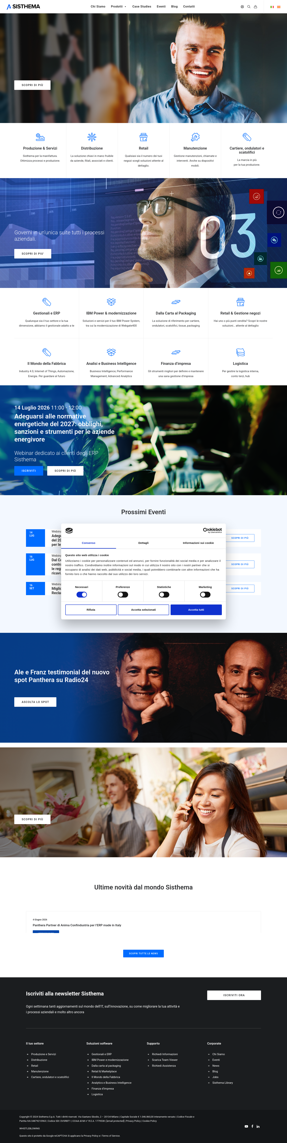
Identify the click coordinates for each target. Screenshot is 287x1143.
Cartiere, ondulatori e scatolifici (50, 1077)
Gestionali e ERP (102, 1054)
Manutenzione (40, 1071)
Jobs (216, 1077)
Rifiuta (91, 609)
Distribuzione (39, 1060)
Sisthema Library (223, 1082)
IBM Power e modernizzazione (110, 1060)
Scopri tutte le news (143, 953)
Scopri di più (32, 85)
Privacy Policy (133, 1121)
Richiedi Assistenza (164, 1065)
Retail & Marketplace (104, 1071)
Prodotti (119, 6)
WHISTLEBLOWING (29, 1128)
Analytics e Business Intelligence (112, 1082)
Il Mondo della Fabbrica (106, 1077)
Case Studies (141, 6)
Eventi (161, 6)
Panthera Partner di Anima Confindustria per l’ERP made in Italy (77, 925)
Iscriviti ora (234, 995)
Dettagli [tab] (143, 542)
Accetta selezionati (143, 609)
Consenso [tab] (88, 542)
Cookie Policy (149, 1121)
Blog (174, 6)
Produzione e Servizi (43, 1054)
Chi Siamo (98, 6)
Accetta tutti (196, 609)
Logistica (97, 1094)
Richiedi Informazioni (165, 1054)
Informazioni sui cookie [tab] (198, 542)
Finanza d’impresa (103, 1088)
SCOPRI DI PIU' (33, 253)
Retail (34, 1065)
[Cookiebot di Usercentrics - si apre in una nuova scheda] (206, 530)
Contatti (189, 6)
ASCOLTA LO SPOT (35, 702)
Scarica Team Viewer (165, 1060)
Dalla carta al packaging (106, 1065)
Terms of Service (111, 1135)
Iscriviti (29, 470)
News (216, 1065)
